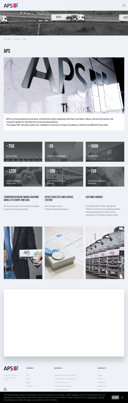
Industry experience (61, 389)
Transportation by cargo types (65, 375)
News (28, 379)
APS (27, 375)
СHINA (100, 389)
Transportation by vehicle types (65, 379)
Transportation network (62, 386)
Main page (7, 39)
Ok (116, 397)
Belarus (100, 379)
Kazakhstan (102, 386)
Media (28, 382)
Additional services (61, 382)
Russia (100, 375)
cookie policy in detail (95, 397)
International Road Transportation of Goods (10, 377)
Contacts (29, 386)
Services (58, 368)
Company (17, 39)
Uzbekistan (102, 382)
